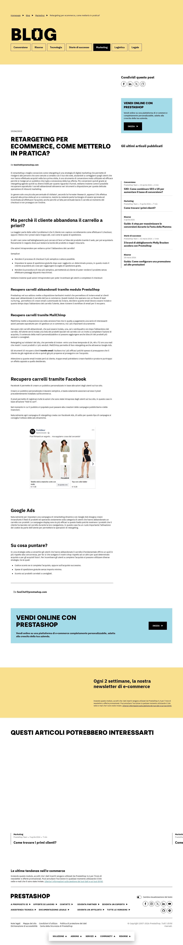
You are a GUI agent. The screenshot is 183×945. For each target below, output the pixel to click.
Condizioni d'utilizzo (48, 923)
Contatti (66, 904)
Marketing (102, 47)
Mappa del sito (29, 923)
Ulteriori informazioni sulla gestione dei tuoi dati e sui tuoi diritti (146, 706)
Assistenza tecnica (23, 909)
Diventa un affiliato (90, 909)
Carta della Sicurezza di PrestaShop (56, 926)
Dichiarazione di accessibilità (24, 926)
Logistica (120, 47)
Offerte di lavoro (45, 904)
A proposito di (21, 904)
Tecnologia (56, 47)
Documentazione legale (54, 909)
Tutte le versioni (118, 909)
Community (107, 936)
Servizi (91, 936)
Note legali (15, 923)
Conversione (21, 47)
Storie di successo (79, 47)
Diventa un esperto (115, 904)
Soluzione (60, 936)
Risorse (125, 936)
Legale (135, 47)
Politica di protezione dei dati (73, 923)
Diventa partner (88, 904)
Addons (76, 936)
